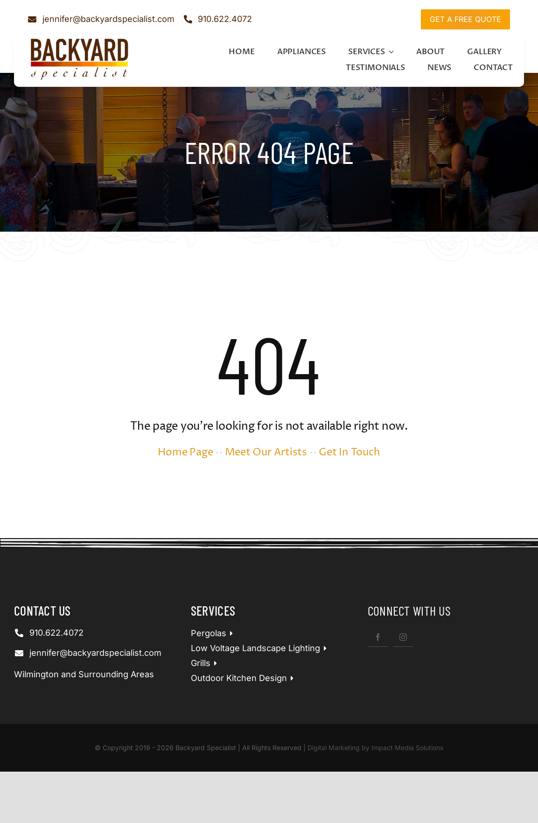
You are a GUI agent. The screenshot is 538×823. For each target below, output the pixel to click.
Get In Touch (349, 453)
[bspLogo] (80, 39)
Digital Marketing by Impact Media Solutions (375, 748)
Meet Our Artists (266, 453)
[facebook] (378, 637)
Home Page (185, 453)
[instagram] (403, 637)
